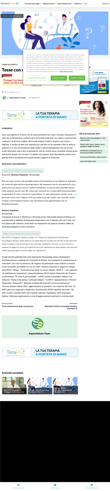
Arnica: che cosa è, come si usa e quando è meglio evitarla (92, 145)
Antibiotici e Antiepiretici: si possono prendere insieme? (91, 152)
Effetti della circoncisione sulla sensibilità (63, 390)
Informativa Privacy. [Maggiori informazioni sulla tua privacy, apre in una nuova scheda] (66, 71)
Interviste (8, 386)
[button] (105, 3)
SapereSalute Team (17, 98)
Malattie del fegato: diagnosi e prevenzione (14, 391)
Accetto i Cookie (77, 78)
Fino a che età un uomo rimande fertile (39, 391)
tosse (75, 194)
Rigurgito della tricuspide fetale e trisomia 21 (61, 307)
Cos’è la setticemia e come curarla (93, 157)
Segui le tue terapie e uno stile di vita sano (22, 170)
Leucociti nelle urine (88, 161)
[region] (56, 67)
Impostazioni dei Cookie (36, 78)
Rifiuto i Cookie (58, 78)
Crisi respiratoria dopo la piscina (17, 306)
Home (6, 16)
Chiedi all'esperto (14, 16)
